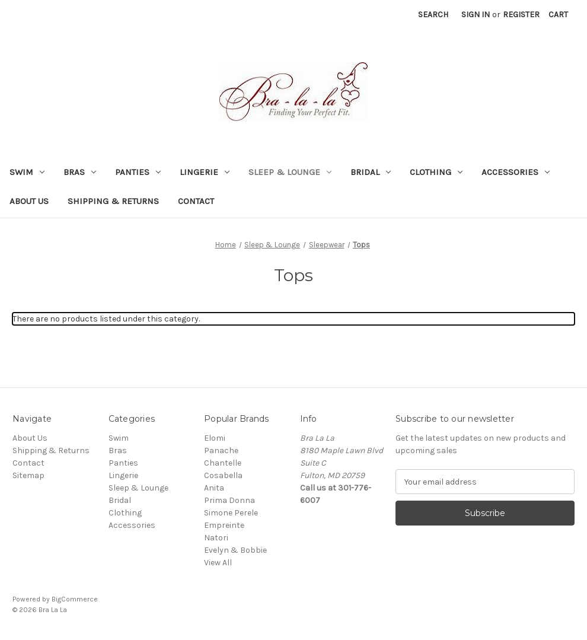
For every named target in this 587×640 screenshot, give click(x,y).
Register (521, 14)
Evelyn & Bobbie (235, 550)
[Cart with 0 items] (558, 14)
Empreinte (224, 525)
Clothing (436, 172)
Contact (196, 201)
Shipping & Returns (113, 201)
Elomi (214, 438)
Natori (216, 538)
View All (218, 563)
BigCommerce (75, 599)
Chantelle (222, 463)
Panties (138, 172)
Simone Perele (231, 513)
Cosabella (223, 475)
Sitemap (28, 475)
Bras (79, 172)
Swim (26, 172)
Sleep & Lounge (289, 172)
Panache (221, 450)
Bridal (370, 172)
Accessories (515, 172)
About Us (29, 201)
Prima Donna (229, 500)
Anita (214, 488)
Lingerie (204, 172)
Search (433, 14)
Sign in (475, 14)
